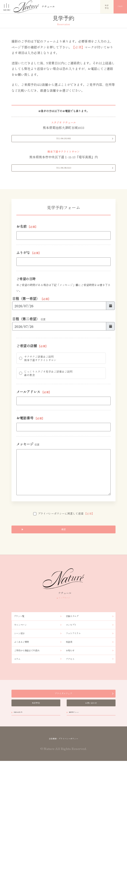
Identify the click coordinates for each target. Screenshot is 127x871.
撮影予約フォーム (81, 815)
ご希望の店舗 (32, 380)
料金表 (71, 721)
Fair (120, 7)
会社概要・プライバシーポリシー (63, 847)
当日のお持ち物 (23, 815)
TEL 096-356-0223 (63, 187)
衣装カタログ (76, 684)
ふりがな (28, 280)
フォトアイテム (77, 708)
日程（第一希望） (31, 328)
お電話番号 (30, 469)
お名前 (26, 251)
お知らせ (73, 733)
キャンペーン (24, 696)
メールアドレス (33, 440)
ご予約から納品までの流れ (33, 733)
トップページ (63, 663)
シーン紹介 (22, 708)
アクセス (73, 745)
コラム (19, 745)
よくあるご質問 (25, 721)
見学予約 (107, 6)
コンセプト (74, 696)
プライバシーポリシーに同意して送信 (63, 571)
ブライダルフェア (63, 785)
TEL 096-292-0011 (63, 149)
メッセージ (27, 497)
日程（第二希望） (28, 351)
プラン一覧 (22, 684)
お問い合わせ (91, 801)
